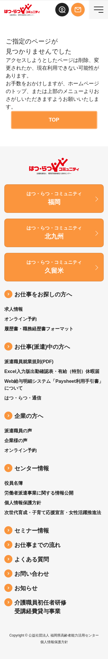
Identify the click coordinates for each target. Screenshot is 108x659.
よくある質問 (31, 559)
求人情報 (13, 309)
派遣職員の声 (18, 430)
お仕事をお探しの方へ (43, 294)
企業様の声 (15, 440)
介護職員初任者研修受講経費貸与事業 (40, 606)
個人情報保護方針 (22, 502)
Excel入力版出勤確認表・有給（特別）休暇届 (51, 371)
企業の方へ (28, 416)
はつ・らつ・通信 (22, 397)
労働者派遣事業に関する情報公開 (38, 493)
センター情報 (31, 468)
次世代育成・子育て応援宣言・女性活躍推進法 (52, 512)
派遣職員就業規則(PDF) (29, 361)
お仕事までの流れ (37, 545)
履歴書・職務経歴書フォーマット (38, 328)
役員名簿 (13, 483)
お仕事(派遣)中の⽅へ (42, 347)
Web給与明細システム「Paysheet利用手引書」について (53, 385)
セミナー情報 (31, 530)
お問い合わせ (31, 574)
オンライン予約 (20, 319)
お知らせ (25, 588)
